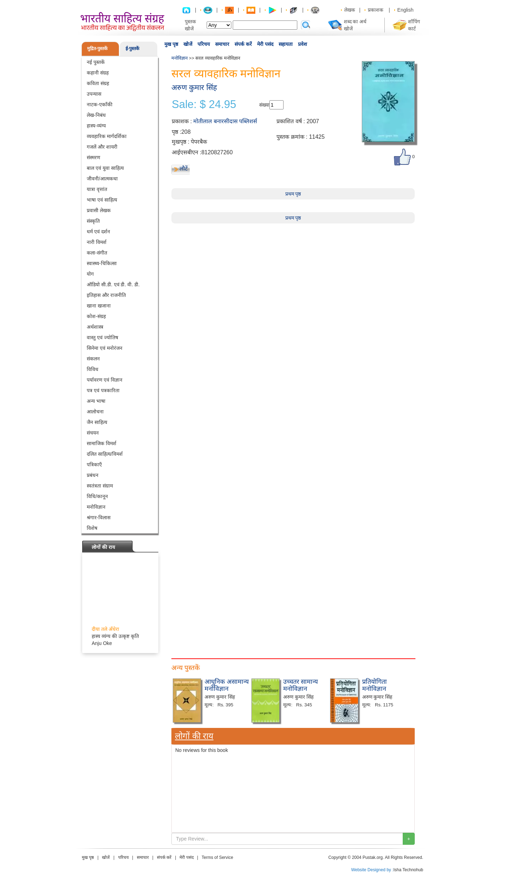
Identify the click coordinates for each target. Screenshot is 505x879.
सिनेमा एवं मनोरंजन (104, 348)
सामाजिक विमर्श (101, 443)
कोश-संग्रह (96, 316)
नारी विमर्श (97, 242)
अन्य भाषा (96, 401)
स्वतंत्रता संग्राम (100, 486)
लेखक (349, 10)
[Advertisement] (293, 272)
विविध (92, 369)
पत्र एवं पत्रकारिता (103, 390)
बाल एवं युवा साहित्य (105, 168)
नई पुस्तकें (96, 62)
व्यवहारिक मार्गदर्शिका (107, 136)
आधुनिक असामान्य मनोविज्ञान (227, 685)
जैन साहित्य (97, 422)
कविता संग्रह (98, 83)
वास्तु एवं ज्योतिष (102, 337)
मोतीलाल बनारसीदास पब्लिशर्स (225, 121)
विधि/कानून (97, 496)
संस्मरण (93, 157)
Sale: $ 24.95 (204, 104)
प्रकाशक (375, 10)
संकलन (93, 358)
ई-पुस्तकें (132, 48)
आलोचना (95, 411)
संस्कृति (93, 221)
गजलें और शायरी (102, 147)
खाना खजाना (99, 306)
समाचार (222, 44)
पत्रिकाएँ (94, 464)
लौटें (184, 169)
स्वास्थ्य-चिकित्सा (102, 263)
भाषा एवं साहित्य (102, 200)
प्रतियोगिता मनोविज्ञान (374, 685)
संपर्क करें (243, 44)
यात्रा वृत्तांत (97, 189)
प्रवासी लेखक (99, 210)
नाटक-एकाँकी (99, 104)
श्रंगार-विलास (98, 517)
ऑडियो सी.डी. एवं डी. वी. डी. (113, 284)
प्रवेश (302, 44)
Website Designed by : (372, 869)
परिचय (203, 44)
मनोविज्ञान (96, 507)
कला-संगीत (97, 253)
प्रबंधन (92, 475)
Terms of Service (217, 857)
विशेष (92, 528)
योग (90, 274)
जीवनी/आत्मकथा (102, 178)
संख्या (264, 105)
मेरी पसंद (265, 44)
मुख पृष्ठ (171, 44)
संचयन (93, 433)
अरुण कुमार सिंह (194, 87)
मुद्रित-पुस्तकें (97, 48)
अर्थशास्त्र (95, 327)
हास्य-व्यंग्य (96, 125)
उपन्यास (94, 94)
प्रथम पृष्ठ (293, 194)
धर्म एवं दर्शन (98, 231)
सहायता (286, 44)
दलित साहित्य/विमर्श (105, 454)
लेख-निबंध (96, 115)
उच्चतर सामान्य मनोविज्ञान (300, 685)
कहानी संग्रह (98, 73)
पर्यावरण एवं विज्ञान (104, 380)
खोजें (187, 44)
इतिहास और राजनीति (106, 295)
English (405, 10)
